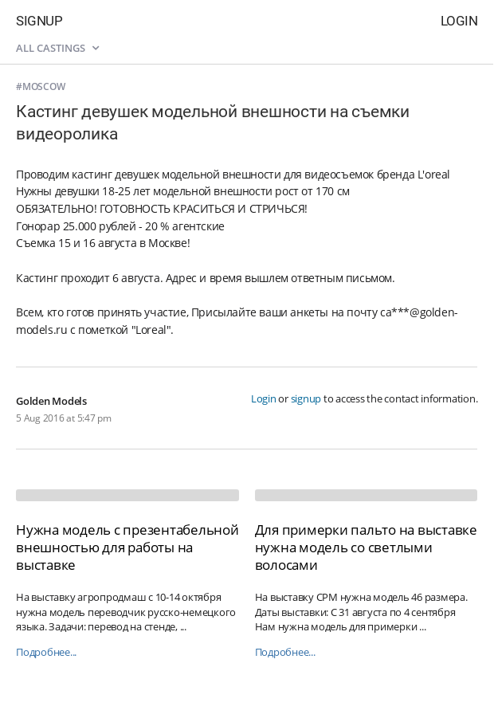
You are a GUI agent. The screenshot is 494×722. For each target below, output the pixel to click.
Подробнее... (46, 652)
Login (459, 21)
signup (306, 398)
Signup (39, 21)
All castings (57, 48)
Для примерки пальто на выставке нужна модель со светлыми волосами (366, 547)
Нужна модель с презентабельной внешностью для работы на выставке (127, 547)
